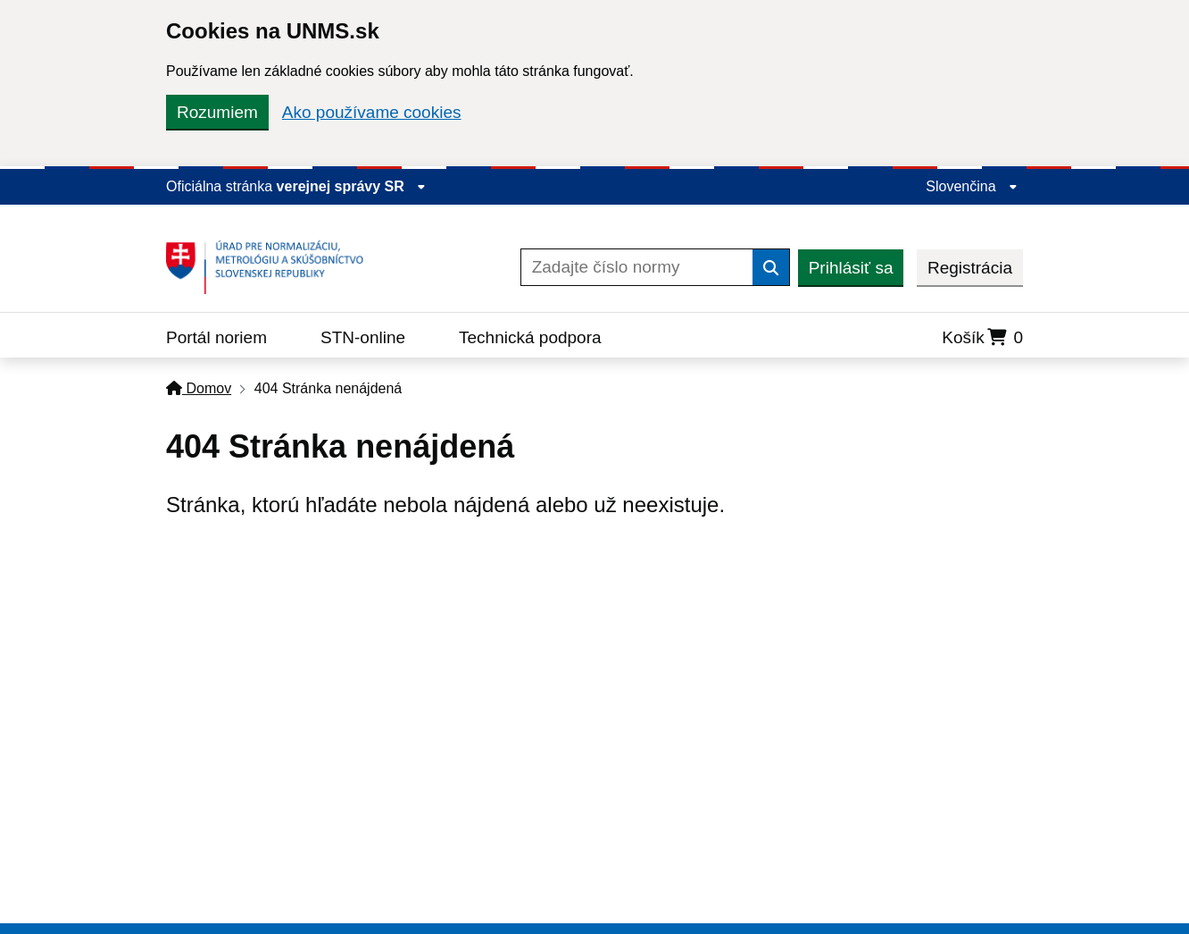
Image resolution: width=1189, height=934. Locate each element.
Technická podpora (530, 337)
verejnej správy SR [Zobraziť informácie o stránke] (352, 186)
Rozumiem (217, 112)
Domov (198, 388)
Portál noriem (216, 337)
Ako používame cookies (371, 112)
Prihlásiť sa (851, 267)
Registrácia (969, 267)
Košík (982, 337)
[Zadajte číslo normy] (636, 267)
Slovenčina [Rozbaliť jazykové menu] (972, 186)
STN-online (362, 337)
